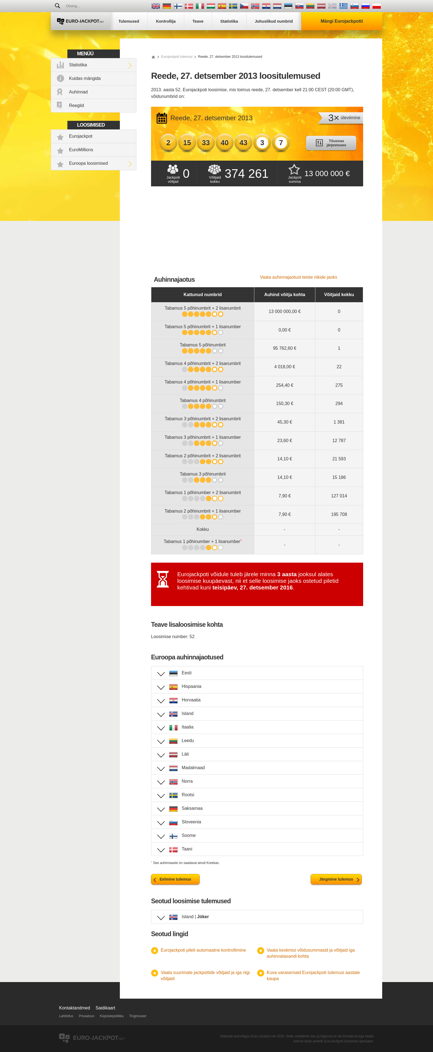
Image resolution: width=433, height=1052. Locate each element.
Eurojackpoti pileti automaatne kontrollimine (203, 950)
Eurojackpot (81, 136)
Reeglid (76, 105)
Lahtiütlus (66, 1016)
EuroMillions (81, 149)
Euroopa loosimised (88, 163)
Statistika (78, 64)
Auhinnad (78, 92)
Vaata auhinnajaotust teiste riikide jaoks (298, 277)
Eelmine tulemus (175, 879)
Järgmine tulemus (336, 879)
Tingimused (137, 1016)
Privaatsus (86, 1016)
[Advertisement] (257, 233)
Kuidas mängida (85, 78)
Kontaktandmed (74, 1008)
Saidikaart (105, 1008)
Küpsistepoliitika (111, 1016)
